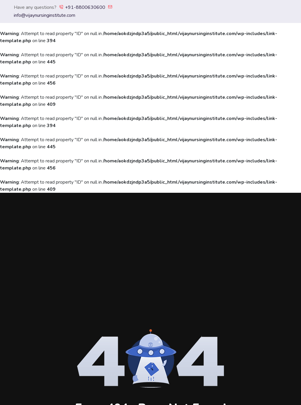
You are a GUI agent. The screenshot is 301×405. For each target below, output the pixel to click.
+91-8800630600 (82, 7)
